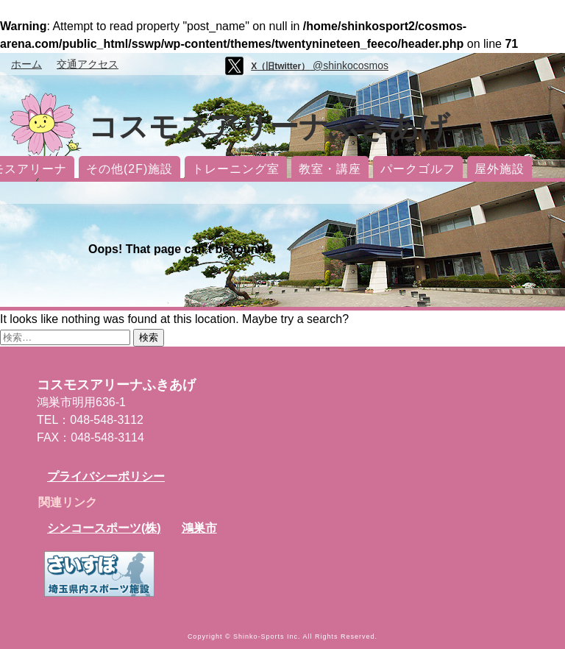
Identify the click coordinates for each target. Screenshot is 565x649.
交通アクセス (87, 64)
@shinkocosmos (319, 65)
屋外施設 (500, 169)
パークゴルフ (417, 169)
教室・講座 (330, 169)
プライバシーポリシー (106, 476)
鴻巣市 (199, 528)
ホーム (26, 64)
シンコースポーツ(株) (104, 528)
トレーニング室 (236, 169)
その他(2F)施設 (129, 169)
